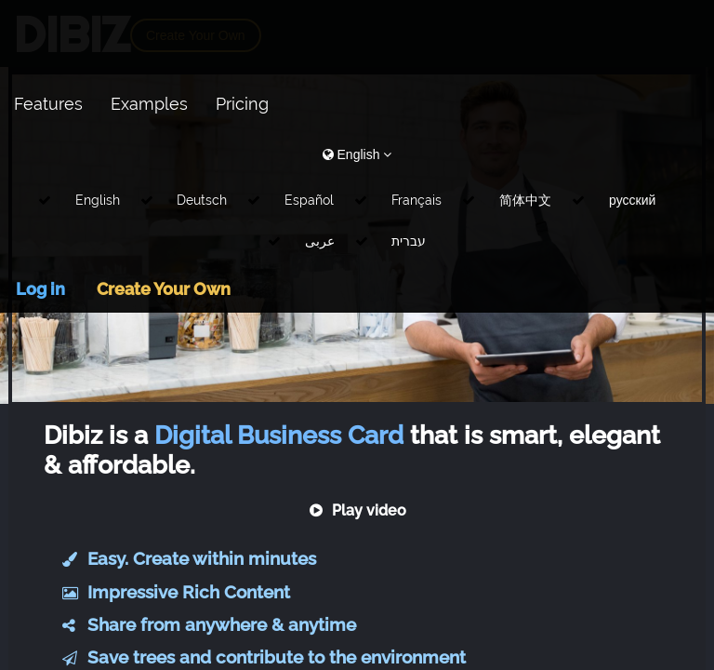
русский (632, 200)
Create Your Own (164, 289)
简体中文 (525, 200)
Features (48, 104)
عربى (320, 241)
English (97, 200)
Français (416, 200)
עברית (408, 241)
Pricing (242, 104)
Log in (40, 289)
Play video (357, 510)
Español (309, 200)
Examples (149, 104)
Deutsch (202, 200)
